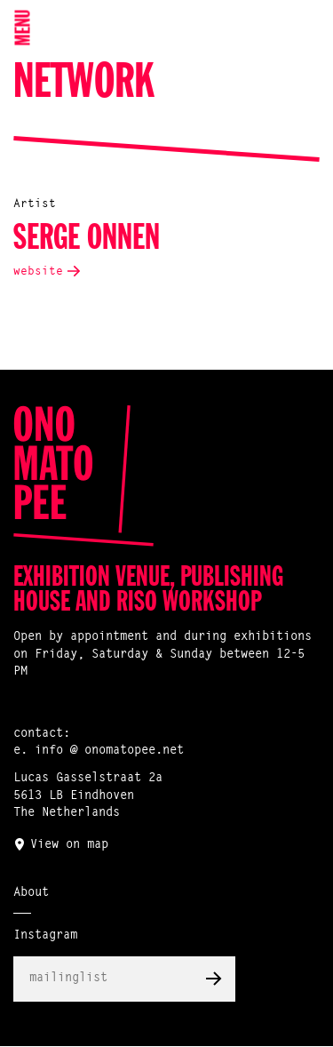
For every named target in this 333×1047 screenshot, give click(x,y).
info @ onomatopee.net (109, 751)
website (38, 271)
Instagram (45, 936)
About (31, 893)
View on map (69, 845)
